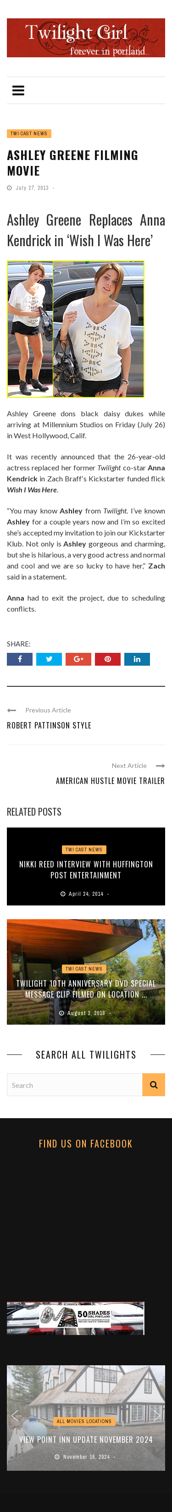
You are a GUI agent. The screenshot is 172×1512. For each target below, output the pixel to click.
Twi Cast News (29, 134)
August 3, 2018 (87, 1013)
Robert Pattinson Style (49, 725)
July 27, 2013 (33, 188)
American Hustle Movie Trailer (110, 780)
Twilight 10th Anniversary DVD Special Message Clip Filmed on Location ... (86, 989)
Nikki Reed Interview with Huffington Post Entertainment (86, 870)
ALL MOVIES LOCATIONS (84, 1421)
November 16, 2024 (87, 1457)
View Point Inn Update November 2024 (86, 1439)
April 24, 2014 (87, 894)
